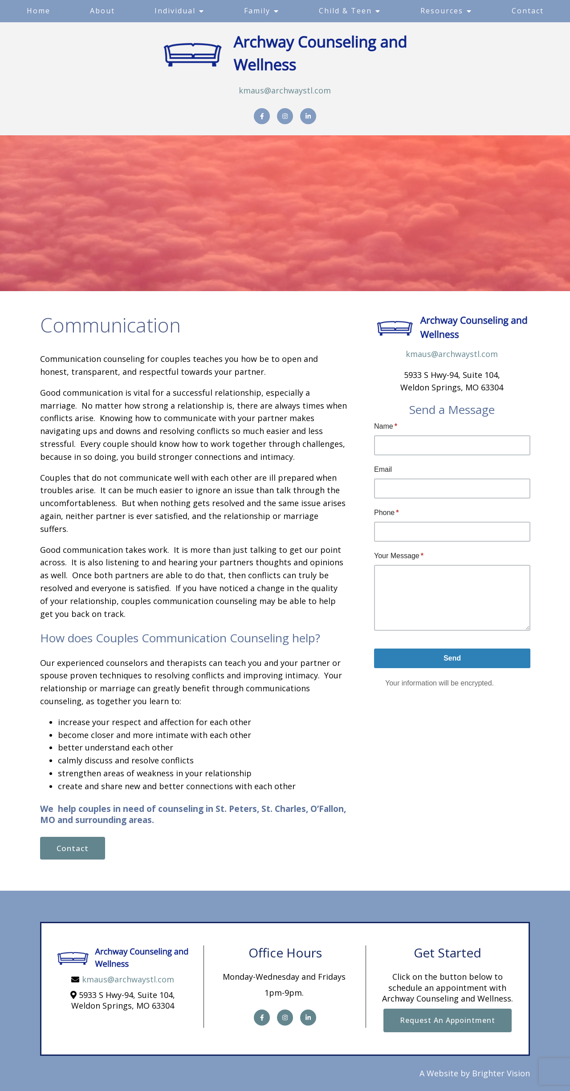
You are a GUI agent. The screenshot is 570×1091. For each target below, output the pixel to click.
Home (38, 11)
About (102, 11)
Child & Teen (345, 11)
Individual (175, 11)
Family (257, 11)
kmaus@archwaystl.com (285, 90)
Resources (441, 11)
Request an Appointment (447, 1020)
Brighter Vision (501, 1073)
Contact (528, 11)
